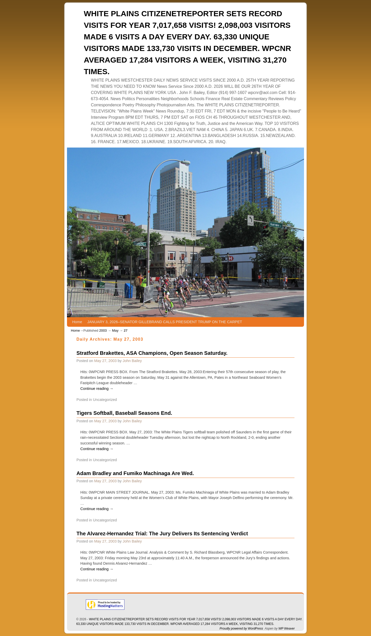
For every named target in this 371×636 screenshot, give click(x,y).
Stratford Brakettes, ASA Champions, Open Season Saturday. (152, 353)
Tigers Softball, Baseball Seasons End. (124, 413)
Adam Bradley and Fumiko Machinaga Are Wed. (135, 473)
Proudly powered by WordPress (241, 628)
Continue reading (96, 388)
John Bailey (132, 361)
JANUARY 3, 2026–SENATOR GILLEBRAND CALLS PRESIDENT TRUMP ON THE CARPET (164, 322)
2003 (103, 330)
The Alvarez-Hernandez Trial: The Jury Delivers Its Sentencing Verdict (162, 533)
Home (77, 322)
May (115, 330)
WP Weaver (287, 628)
